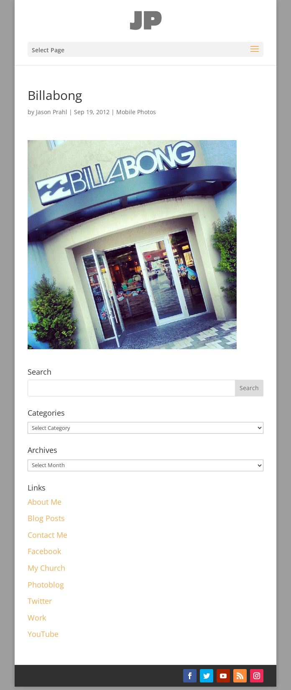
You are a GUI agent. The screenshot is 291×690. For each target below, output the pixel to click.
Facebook (44, 551)
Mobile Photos (136, 112)
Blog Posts (46, 518)
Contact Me (47, 535)
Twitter (40, 601)
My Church (46, 568)
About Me (44, 502)
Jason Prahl (51, 112)
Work (37, 618)
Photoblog (46, 585)
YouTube (43, 634)
